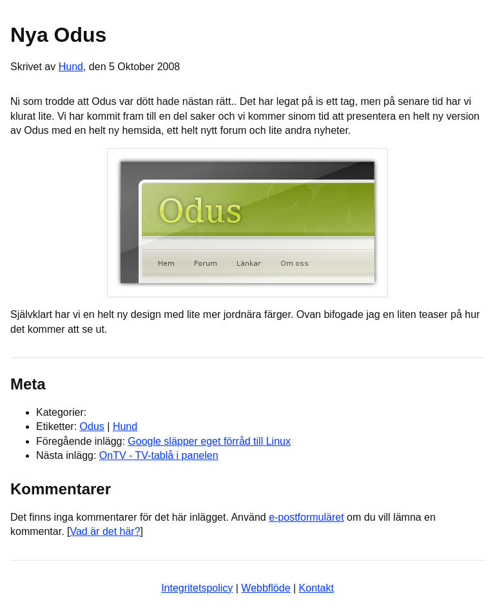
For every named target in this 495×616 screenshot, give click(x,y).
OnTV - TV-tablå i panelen (158, 455)
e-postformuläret (306, 517)
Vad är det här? (105, 531)
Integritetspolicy (197, 588)
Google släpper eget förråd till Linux (209, 441)
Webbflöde (265, 588)
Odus (92, 426)
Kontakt (316, 588)
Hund (71, 66)
